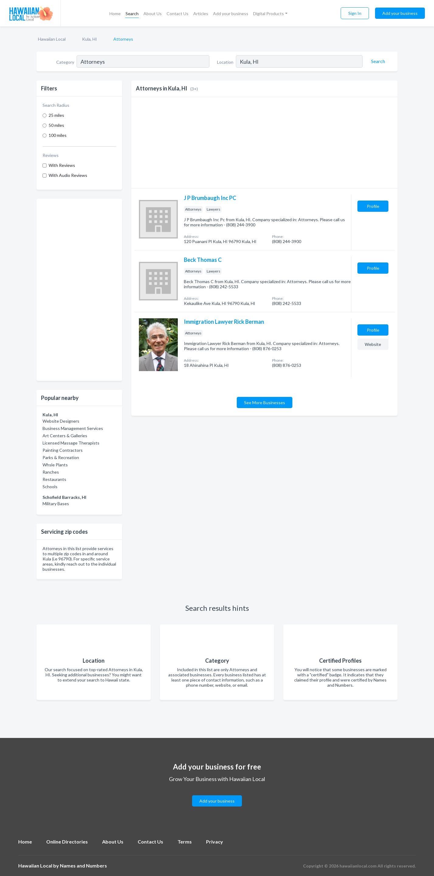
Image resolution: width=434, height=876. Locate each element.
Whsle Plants (55, 464)
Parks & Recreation (61, 457)
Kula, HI (89, 39)
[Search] (377, 61)
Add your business (230, 13)
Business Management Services (73, 428)
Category (65, 62)
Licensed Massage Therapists (71, 442)
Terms (184, 841)
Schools (50, 486)
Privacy (214, 841)
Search (132, 13)
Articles (200, 13)
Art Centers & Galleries (65, 435)
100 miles (58, 135)
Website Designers (61, 421)
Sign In (354, 13)
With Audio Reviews (68, 175)
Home (115, 13)
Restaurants (54, 479)
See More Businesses (264, 402)
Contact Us (177, 13)
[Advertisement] (79, 290)
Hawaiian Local (52, 39)
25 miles (56, 115)
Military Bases (56, 503)
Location (225, 62)
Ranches (51, 472)
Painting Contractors (63, 450)
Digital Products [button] (268, 13)
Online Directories (67, 841)
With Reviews (62, 165)
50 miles (56, 125)
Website (373, 344)
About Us (152, 13)
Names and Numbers (83, 865)
